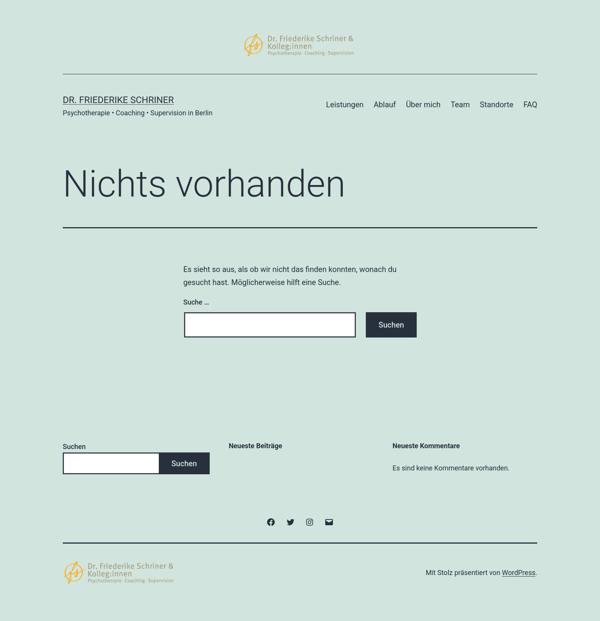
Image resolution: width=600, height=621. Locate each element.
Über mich (423, 104)
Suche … (196, 302)
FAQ (530, 104)
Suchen (74, 446)
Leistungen (345, 104)
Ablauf (385, 104)
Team (460, 104)
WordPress (518, 573)
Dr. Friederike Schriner (118, 100)
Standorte (496, 104)
